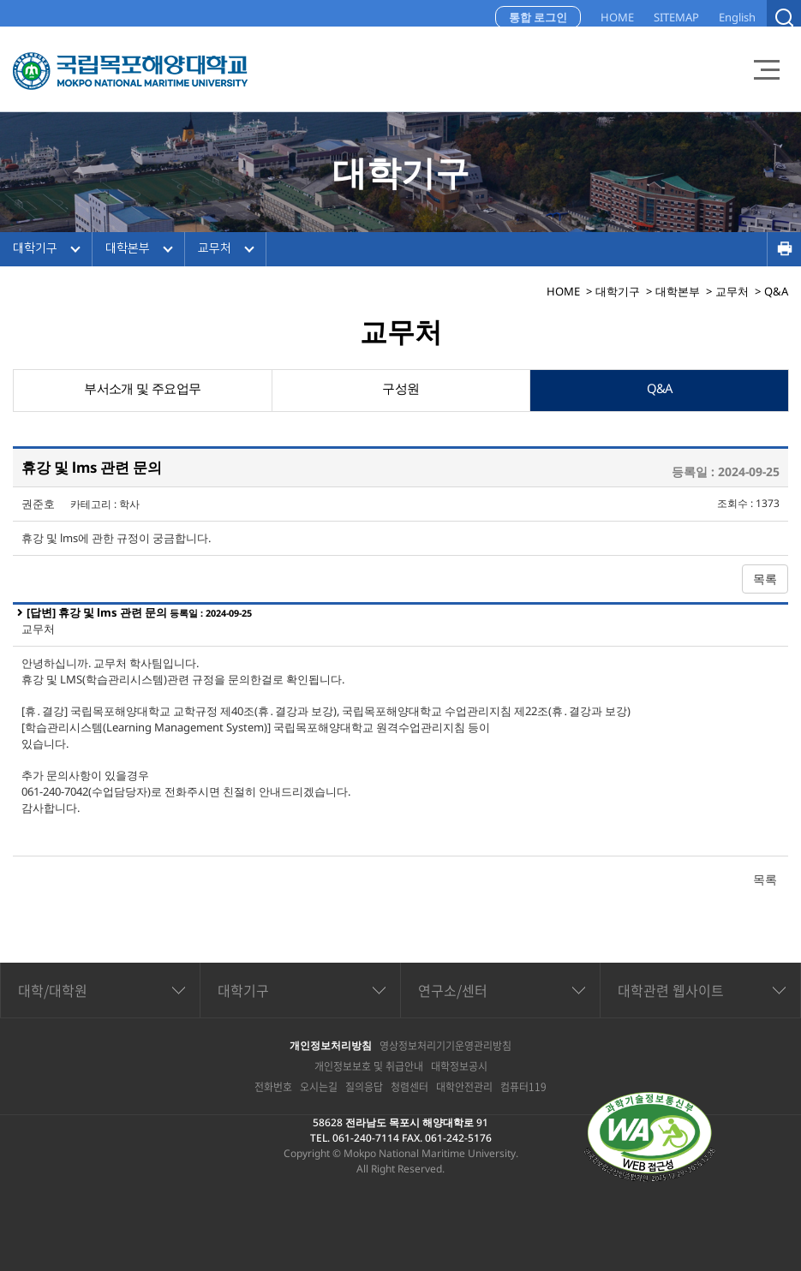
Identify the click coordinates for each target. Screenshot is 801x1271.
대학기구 (35, 248)
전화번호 (273, 1087)
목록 (765, 578)
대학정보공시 (459, 1066)
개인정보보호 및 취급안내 (368, 1066)
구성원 (401, 390)
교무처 (214, 248)
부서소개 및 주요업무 (143, 390)
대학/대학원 (52, 990)
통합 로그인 (538, 17)
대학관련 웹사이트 (671, 990)
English (737, 17)
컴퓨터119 (523, 1087)
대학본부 (127, 248)
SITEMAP (676, 17)
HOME (617, 17)
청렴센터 (409, 1087)
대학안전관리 (464, 1087)
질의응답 (364, 1087)
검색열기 (784, 17)
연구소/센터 (452, 990)
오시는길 (319, 1087)
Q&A (659, 390)
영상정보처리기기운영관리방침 (445, 1045)
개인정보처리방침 (331, 1045)
